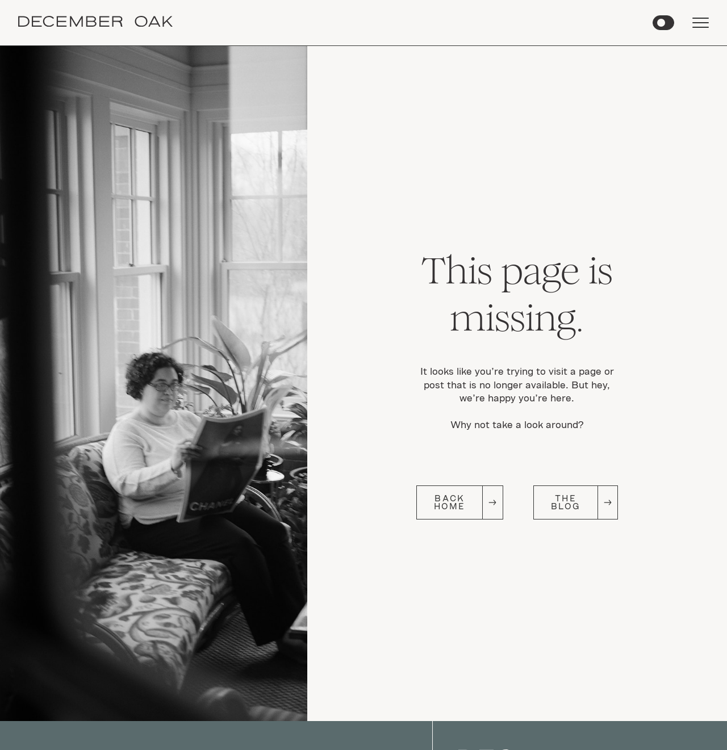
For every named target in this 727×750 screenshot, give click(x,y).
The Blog (565, 502)
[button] (663, 22)
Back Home (449, 502)
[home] (95, 23)
